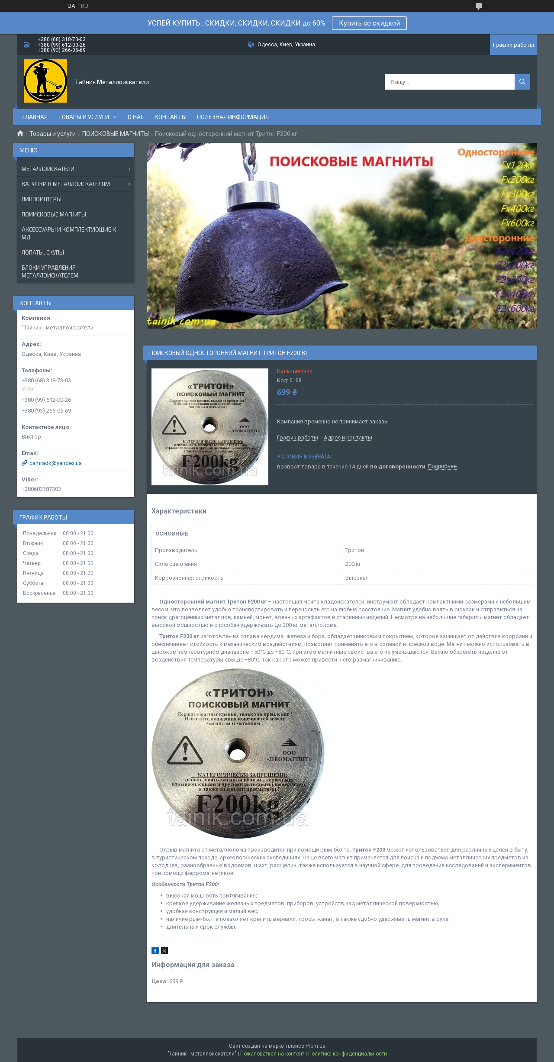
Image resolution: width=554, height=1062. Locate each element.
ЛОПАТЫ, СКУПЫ (43, 252)
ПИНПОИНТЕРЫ (41, 199)
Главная (35, 116)
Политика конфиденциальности (347, 1054)
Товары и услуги (83, 116)
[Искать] (522, 82)
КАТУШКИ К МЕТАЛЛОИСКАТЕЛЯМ (66, 184)
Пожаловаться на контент (272, 1054)
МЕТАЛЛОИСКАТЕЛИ (48, 168)
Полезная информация (233, 116)
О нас (136, 116)
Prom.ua (315, 1046)
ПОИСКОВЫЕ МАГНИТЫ (115, 133)
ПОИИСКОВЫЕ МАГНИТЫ (54, 214)
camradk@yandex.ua (55, 463)
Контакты (171, 116)
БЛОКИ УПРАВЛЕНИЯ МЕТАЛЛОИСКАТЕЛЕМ (50, 271)
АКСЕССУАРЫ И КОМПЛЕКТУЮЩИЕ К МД (69, 233)
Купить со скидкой (369, 23)
